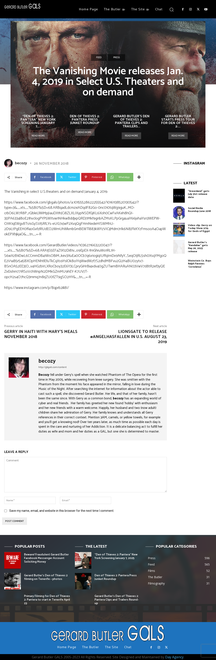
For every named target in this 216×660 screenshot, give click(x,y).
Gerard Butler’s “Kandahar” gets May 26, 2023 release (198, 246)
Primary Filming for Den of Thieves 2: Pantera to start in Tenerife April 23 (47, 600)
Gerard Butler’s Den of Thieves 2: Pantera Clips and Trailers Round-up (116, 600)
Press (116, 57)
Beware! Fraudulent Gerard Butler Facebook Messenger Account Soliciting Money (46, 558)
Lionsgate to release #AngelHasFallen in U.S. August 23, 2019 (128, 336)
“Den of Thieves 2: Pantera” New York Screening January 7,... (38, 121)
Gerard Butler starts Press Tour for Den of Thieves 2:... (178, 121)
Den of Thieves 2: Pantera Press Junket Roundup (85, 119)
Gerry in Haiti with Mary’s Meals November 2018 (40, 334)
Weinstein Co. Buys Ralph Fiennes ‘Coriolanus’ (199, 264)
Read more (38, 136)
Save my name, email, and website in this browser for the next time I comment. (61, 510)
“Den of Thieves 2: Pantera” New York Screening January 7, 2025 (116, 556)
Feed (99, 57)
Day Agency (174, 657)
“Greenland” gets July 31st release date (198, 194)
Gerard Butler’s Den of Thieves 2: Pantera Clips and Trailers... (131, 121)
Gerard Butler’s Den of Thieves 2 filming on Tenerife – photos (46, 577)
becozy (21, 163)
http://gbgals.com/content (52, 367)
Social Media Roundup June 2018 (199, 209)
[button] (171, 9)
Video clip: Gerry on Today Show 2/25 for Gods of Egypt (200, 228)
